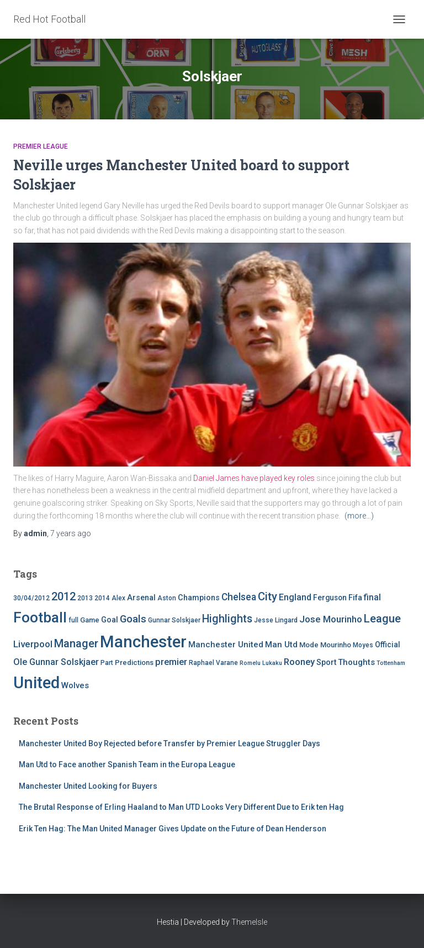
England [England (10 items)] (295, 597)
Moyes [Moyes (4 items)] (363, 645)
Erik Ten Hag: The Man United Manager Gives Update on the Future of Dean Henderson (172, 828)
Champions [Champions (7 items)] (199, 598)
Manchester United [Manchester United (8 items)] (225, 645)
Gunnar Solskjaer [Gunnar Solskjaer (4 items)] (174, 620)
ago (70, 533)
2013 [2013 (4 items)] (85, 598)
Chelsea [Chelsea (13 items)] (238, 597)
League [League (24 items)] (382, 618)
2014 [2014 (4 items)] (102, 598)
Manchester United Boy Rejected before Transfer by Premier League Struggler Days (169, 743)
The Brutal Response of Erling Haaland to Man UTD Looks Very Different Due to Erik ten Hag (181, 807)
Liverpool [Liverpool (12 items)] (32, 644)
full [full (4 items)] (73, 620)
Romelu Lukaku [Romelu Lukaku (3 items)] (261, 663)
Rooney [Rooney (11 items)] (299, 662)
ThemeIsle (249, 922)
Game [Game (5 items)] (89, 620)
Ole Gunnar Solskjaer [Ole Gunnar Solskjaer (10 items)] (56, 662)
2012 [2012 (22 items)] (63, 596)
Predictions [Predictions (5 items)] (134, 662)
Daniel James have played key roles (254, 478)
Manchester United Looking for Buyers (88, 786)
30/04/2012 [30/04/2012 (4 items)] (31, 598)
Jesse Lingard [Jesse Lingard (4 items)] (276, 620)
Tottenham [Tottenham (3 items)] (391, 663)
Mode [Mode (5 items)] (309, 645)
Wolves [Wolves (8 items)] (75, 685)
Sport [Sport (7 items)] (326, 662)
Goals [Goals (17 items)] (133, 619)
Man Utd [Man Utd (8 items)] (281, 645)
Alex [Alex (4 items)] (118, 598)
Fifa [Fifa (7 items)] (355, 598)
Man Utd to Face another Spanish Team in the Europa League (127, 764)
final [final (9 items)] (372, 598)
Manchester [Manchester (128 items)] (143, 641)
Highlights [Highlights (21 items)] (227, 618)
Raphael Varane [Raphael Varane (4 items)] (213, 663)
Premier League (40, 146)
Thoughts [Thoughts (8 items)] (356, 662)
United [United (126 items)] (36, 682)
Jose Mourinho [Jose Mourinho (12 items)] (330, 619)
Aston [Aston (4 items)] (166, 598)
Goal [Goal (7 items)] (109, 620)
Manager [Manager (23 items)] (76, 643)
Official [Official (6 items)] (387, 644)
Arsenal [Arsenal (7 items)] (141, 598)
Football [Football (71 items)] (40, 617)
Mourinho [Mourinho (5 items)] (335, 645)
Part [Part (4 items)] (106, 663)
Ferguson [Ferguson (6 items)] (330, 597)
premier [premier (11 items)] (171, 662)
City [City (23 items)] (267, 596)
